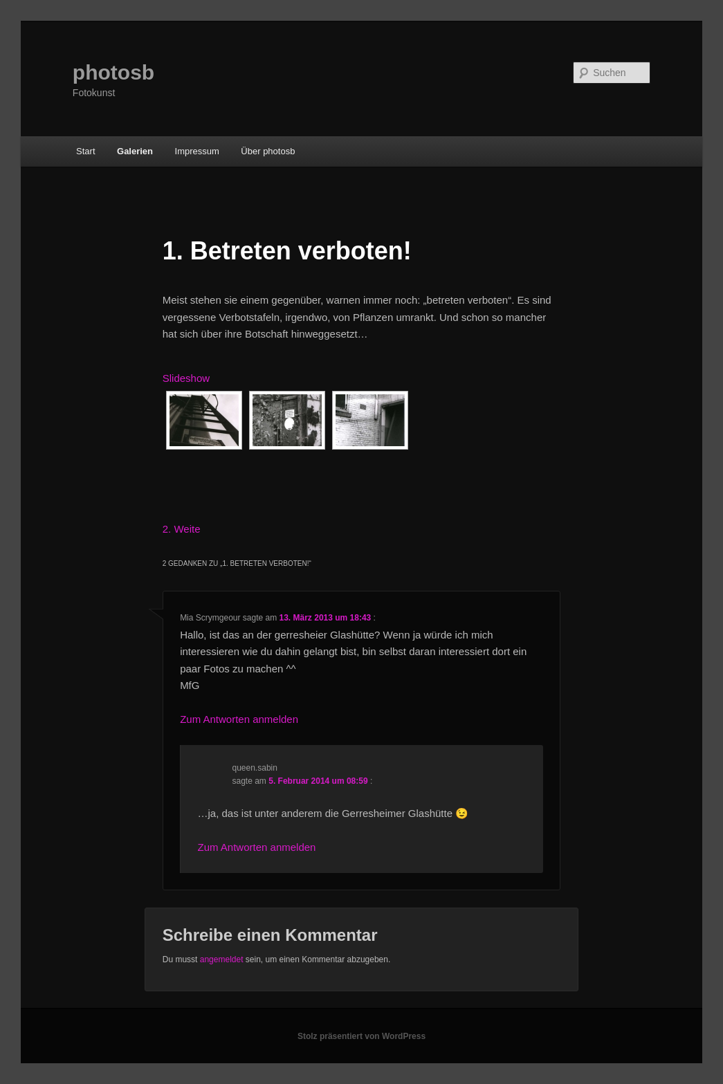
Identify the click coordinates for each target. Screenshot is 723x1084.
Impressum (197, 151)
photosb (113, 72)
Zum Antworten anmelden (239, 719)
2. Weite (182, 529)
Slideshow (186, 378)
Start (85, 151)
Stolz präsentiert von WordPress (361, 1036)
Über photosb (268, 151)
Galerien (135, 151)
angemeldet (222, 959)
